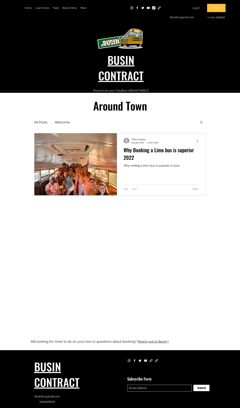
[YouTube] (148, 8)
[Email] (216, 8)
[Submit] (201, 388)
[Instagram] (132, 8)
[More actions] (198, 141)
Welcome (62, 122)
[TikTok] (154, 8)
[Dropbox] (159, 8)
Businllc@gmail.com (47, 396)
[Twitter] (143, 8)
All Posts (40, 122)
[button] (42, 8)
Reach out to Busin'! (153, 341)
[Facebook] (137, 8)
